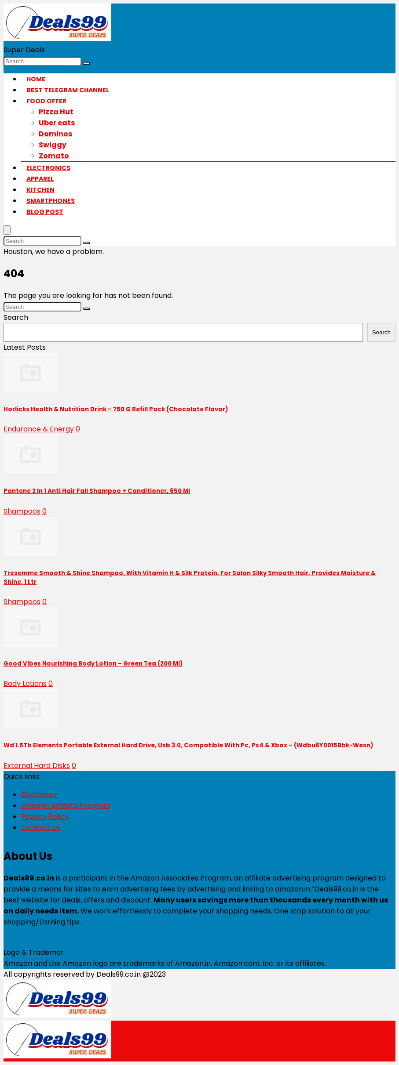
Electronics (48, 167)
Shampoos (22, 511)
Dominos (55, 134)
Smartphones (50, 200)
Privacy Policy (45, 816)
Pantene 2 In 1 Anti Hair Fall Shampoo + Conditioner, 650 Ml (97, 491)
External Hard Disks (37, 766)
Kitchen (40, 189)
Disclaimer (39, 795)
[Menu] (7, 230)
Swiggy (52, 145)
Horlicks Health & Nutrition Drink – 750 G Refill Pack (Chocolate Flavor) (116, 409)
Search (16, 317)
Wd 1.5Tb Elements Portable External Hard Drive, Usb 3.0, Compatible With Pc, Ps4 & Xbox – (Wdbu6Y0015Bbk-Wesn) (188, 745)
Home (35, 79)
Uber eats (57, 123)
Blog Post (44, 211)
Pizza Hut (56, 112)
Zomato (54, 156)
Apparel (40, 178)
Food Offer (46, 101)
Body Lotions (25, 683)
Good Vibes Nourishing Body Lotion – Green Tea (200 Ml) (93, 663)
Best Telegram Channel (67, 90)
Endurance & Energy (39, 429)
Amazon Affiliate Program (65, 806)
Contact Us (40, 827)
